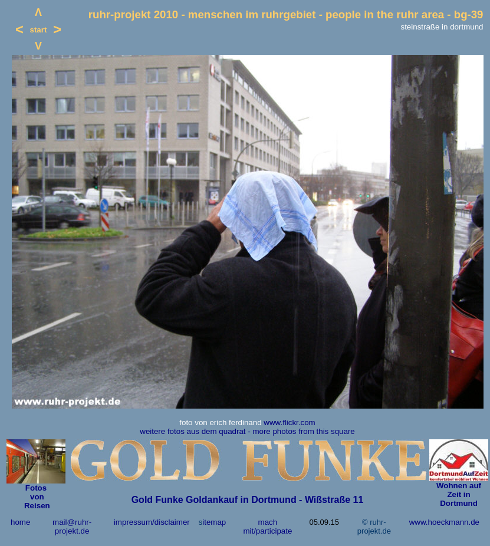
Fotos (36, 487)
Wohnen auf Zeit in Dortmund (458, 494)
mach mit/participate (267, 526)
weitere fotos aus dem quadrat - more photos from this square (247, 431)
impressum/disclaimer (152, 522)
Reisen (36, 505)
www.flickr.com (289, 422)
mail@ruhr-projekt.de (71, 526)
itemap (214, 522)
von (36, 496)
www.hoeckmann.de (444, 522)
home (20, 522)
